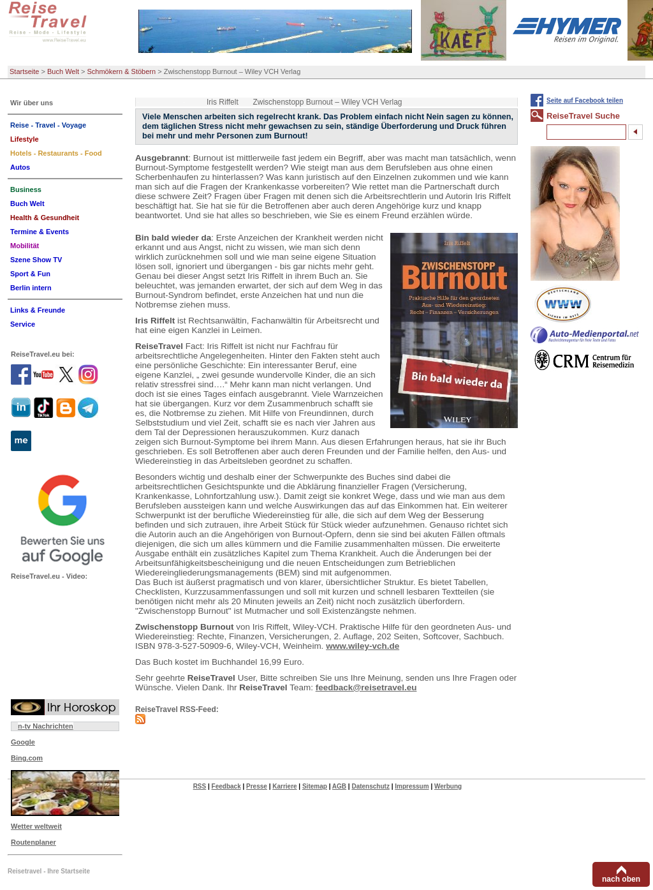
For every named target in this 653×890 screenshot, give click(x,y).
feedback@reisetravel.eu (366, 687)
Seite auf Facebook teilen (585, 100)
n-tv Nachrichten (45, 726)
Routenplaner (33, 842)
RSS (200, 786)
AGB (339, 786)
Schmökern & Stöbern (121, 71)
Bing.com (27, 758)
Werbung (448, 786)
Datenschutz (370, 786)
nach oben (621, 879)
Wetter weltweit (36, 826)
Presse (256, 786)
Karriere (284, 786)
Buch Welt (63, 71)
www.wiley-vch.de (362, 646)
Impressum (412, 786)
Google (23, 742)
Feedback (226, 786)
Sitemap (314, 786)
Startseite (24, 71)
